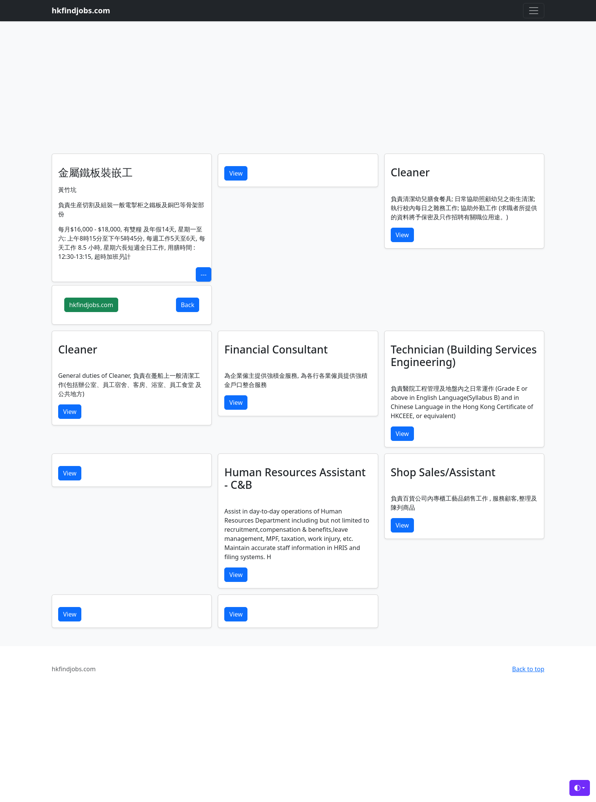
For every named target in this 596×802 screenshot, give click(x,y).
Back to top (528, 669)
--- (203, 274)
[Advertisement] (298, 96)
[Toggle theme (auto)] (579, 788)
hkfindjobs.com (91, 305)
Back (188, 305)
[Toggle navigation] (533, 10)
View (236, 173)
